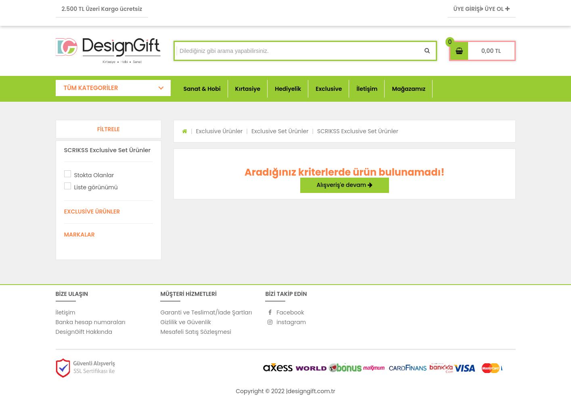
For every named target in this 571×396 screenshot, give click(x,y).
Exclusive (329, 89)
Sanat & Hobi (202, 89)
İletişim (366, 89)
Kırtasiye (248, 89)
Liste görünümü (96, 187)
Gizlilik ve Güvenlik (185, 322)
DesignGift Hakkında (84, 332)
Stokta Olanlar (94, 175)
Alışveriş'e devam (344, 185)
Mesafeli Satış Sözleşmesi (195, 332)
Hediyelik (288, 89)
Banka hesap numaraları (90, 322)
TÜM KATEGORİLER (91, 88)
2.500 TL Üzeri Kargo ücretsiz (102, 9)
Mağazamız (408, 89)
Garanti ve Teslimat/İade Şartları (206, 312)
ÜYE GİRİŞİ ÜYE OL (482, 9)
